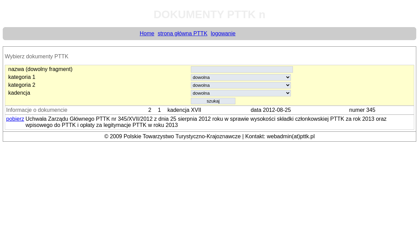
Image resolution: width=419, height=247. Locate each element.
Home (147, 33)
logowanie (223, 33)
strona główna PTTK (182, 33)
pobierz (15, 119)
